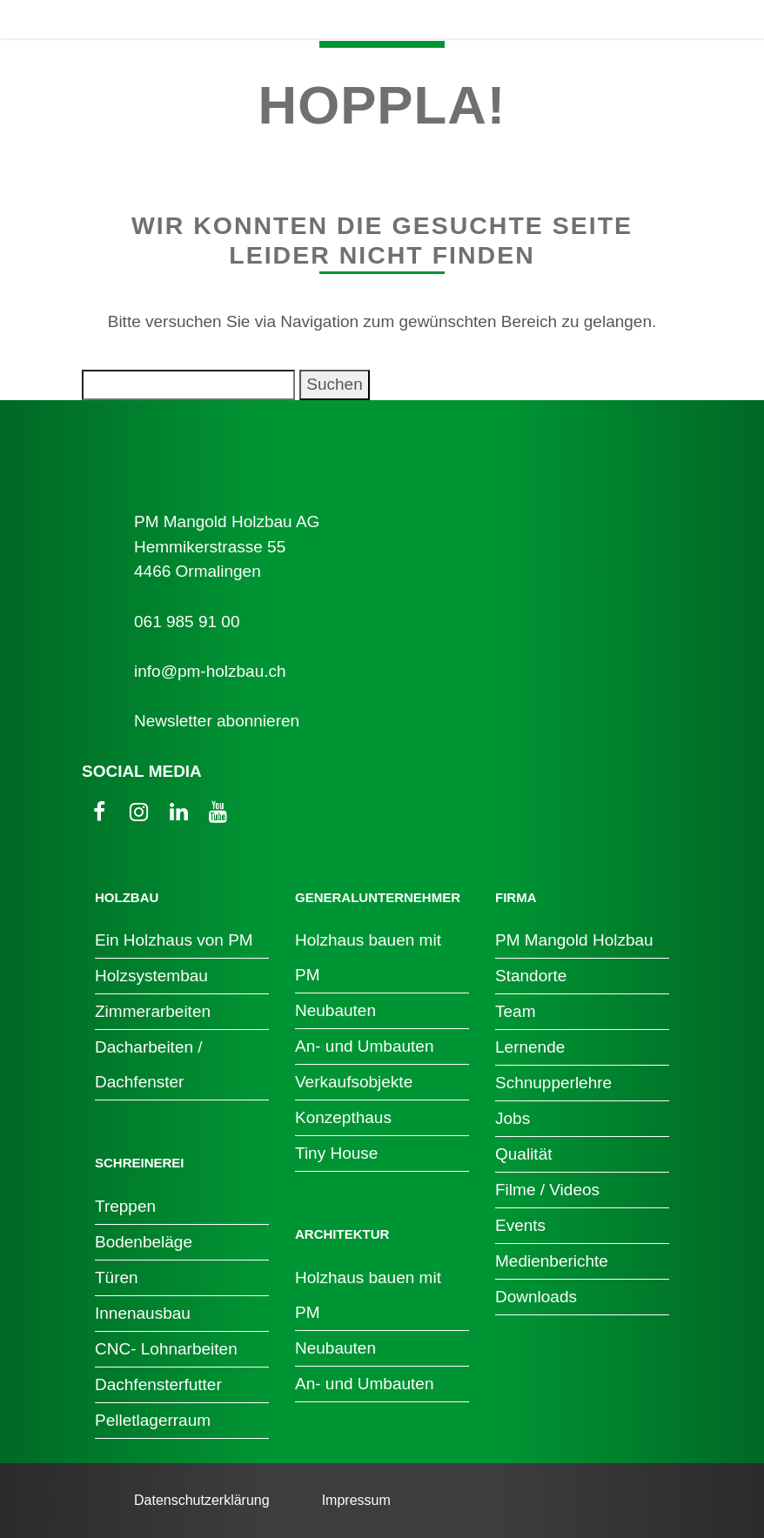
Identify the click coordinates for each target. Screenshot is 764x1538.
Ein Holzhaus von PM (174, 940)
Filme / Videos (547, 1189)
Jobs (512, 1118)
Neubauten (335, 1010)
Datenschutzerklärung (202, 1500)
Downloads (536, 1296)
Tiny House (336, 1153)
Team (515, 1011)
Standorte (530, 975)
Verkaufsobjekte (353, 1082)
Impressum (356, 1500)
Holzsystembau (151, 975)
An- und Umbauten (364, 1046)
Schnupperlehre (553, 1082)
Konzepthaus (343, 1117)
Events (520, 1225)
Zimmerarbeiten (153, 1011)
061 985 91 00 (187, 621)
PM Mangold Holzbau (574, 940)
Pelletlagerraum (153, 1420)
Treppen (125, 1206)
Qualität (523, 1154)
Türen (116, 1277)
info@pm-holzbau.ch (210, 671)
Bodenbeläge (143, 1242)
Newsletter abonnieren (216, 721)
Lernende (530, 1047)
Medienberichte (551, 1261)
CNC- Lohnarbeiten (166, 1349)
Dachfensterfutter (158, 1384)
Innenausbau (143, 1313)
